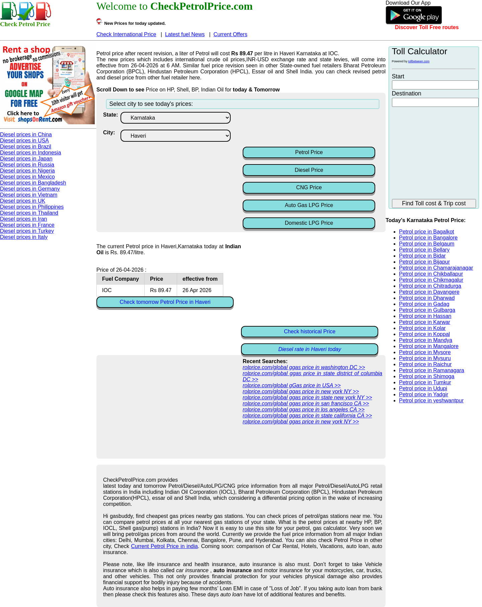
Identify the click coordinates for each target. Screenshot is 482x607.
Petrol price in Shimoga (426, 376)
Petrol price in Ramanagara (431, 370)
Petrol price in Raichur (425, 364)
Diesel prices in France (27, 225)
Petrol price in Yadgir (423, 394)
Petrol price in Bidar (422, 256)
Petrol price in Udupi (423, 388)
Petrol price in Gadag (424, 304)
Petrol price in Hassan (425, 316)
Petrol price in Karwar (424, 322)
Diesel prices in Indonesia (30, 152)
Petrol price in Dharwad (427, 298)
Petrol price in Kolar (422, 328)
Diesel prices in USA (24, 140)
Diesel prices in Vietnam (28, 195)
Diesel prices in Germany (30, 189)
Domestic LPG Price (309, 223)
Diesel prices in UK (22, 201)
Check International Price (126, 34)
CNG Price (309, 187)
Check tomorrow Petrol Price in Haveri (165, 302)
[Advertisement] (296, 128)
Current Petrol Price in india (164, 546)
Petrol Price (309, 152)
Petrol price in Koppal (424, 334)
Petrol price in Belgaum (426, 244)
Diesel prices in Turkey (27, 231)
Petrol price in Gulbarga (427, 310)
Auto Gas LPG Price (309, 205)
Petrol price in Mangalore (429, 346)
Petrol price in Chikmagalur (431, 280)
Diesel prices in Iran (23, 219)
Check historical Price (309, 331)
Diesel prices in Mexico (27, 177)
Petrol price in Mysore (425, 352)
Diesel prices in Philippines (32, 207)
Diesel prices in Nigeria (27, 171)
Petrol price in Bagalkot (426, 231)
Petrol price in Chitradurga (430, 286)
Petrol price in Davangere (429, 292)
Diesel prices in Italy (24, 237)
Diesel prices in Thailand (29, 213)
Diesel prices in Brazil (25, 146)
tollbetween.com (419, 61)
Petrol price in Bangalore (428, 238)
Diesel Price (309, 170)
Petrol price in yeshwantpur (431, 400)
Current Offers (230, 34)
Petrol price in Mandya (425, 340)
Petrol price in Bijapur (424, 262)
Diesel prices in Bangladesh (33, 183)
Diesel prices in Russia (27, 164)
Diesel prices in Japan (26, 158)
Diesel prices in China (26, 134)
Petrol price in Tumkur (425, 382)
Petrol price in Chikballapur (431, 274)
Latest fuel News (185, 34)
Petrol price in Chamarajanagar (436, 268)
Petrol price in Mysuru (425, 358)
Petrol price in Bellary (424, 250)
